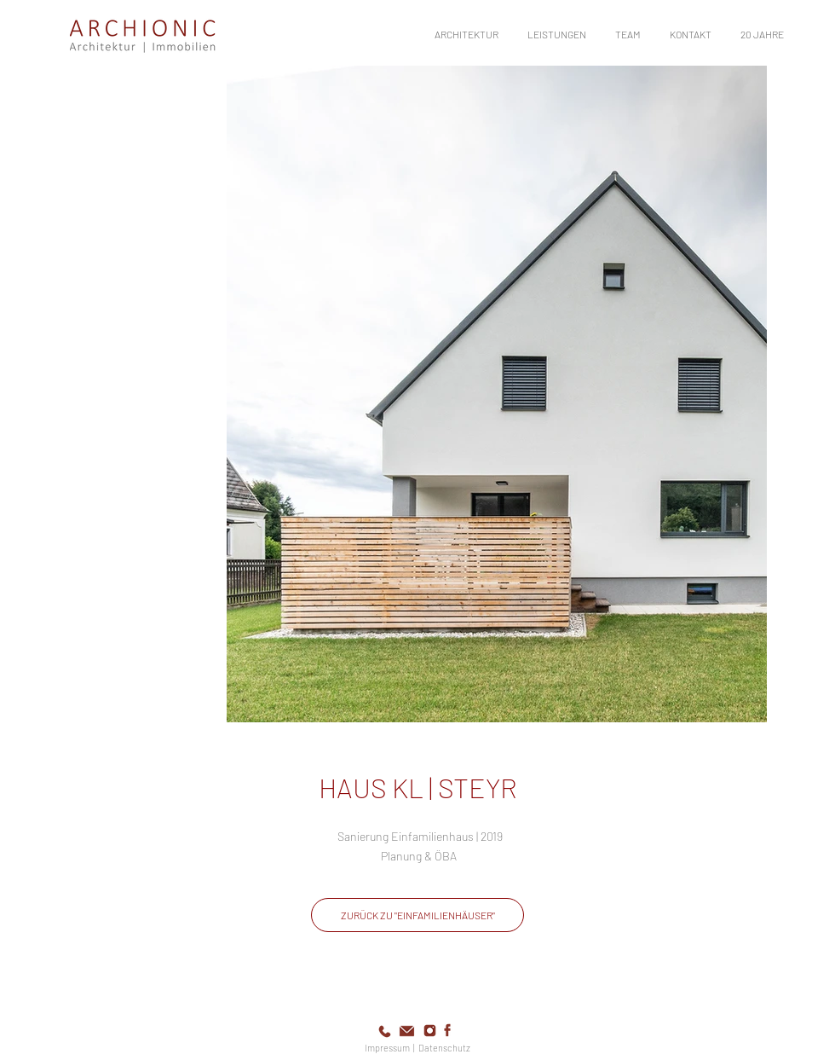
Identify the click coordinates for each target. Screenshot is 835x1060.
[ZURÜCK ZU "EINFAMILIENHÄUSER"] (417, 915)
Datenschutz (444, 1047)
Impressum (387, 1047)
